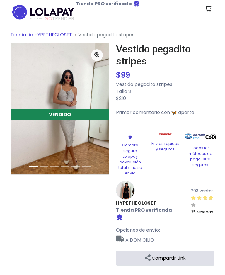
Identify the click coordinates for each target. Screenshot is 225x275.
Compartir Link (165, 258)
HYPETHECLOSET (136, 203)
